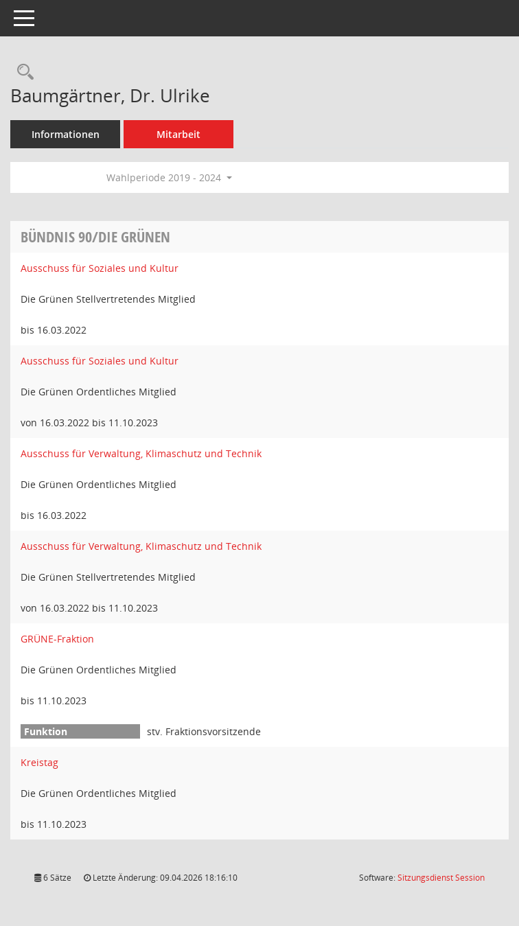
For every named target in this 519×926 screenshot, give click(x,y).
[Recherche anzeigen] (22, 72)
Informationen (66, 134)
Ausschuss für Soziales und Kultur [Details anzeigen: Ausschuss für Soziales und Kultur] (99, 268)
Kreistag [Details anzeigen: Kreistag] (39, 762)
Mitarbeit (178, 134)
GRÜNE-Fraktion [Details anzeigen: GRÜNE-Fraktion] (57, 638)
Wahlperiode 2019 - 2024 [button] (169, 177)
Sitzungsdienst (441, 877)
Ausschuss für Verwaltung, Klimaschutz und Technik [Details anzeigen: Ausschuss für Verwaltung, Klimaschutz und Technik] (141, 453)
